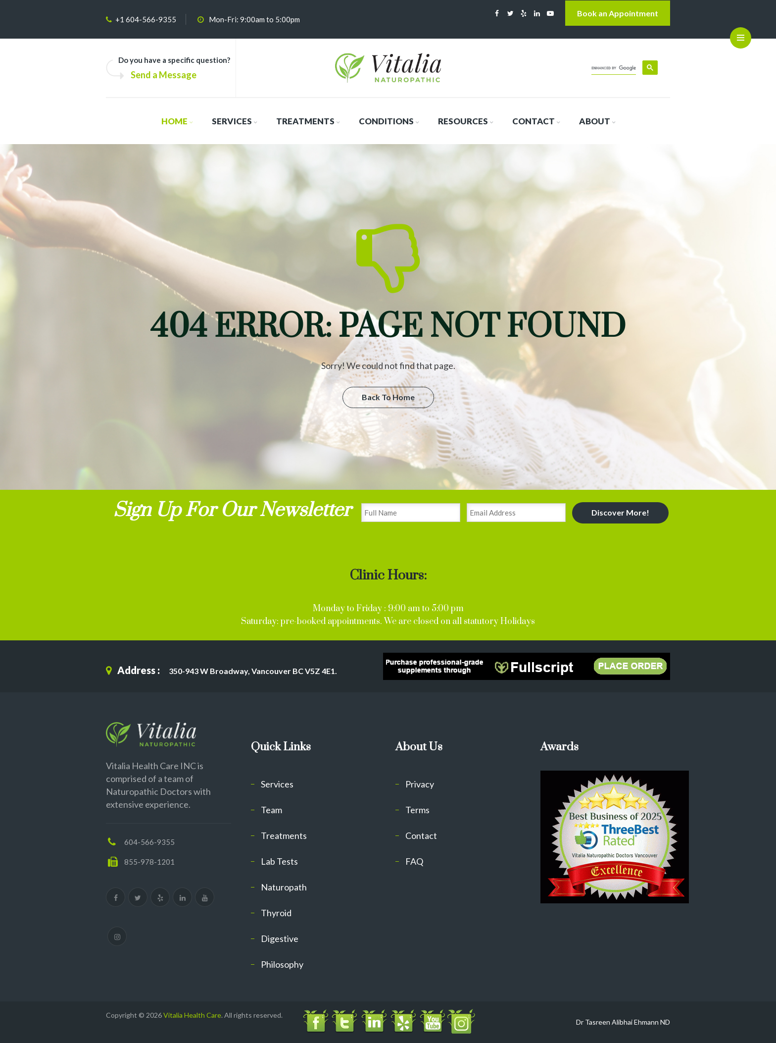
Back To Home (388, 397)
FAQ (414, 861)
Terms (417, 809)
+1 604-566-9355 (145, 19)
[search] (613, 68)
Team (271, 809)
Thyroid (276, 912)
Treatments (284, 835)
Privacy (419, 784)
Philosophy (282, 964)
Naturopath (284, 887)
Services (277, 784)
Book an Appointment (617, 13)
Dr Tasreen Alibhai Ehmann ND (623, 1022)
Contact (421, 835)
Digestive (279, 938)
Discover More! (620, 512)
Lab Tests (279, 861)
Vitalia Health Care (192, 1015)
